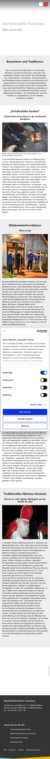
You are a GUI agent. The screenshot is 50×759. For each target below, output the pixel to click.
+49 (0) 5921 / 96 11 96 (16, 710)
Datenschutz (12, 749)
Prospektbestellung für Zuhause (19, 737)
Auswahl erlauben (25, 419)
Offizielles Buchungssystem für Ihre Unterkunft (23, 733)
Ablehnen (25, 426)
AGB (5, 749)
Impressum (21, 749)
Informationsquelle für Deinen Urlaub (20, 729)
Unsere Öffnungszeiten (16, 742)
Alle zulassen (25, 412)
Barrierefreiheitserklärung (33, 749)
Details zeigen (36, 405)
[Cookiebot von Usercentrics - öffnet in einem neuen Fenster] (36, 331)
